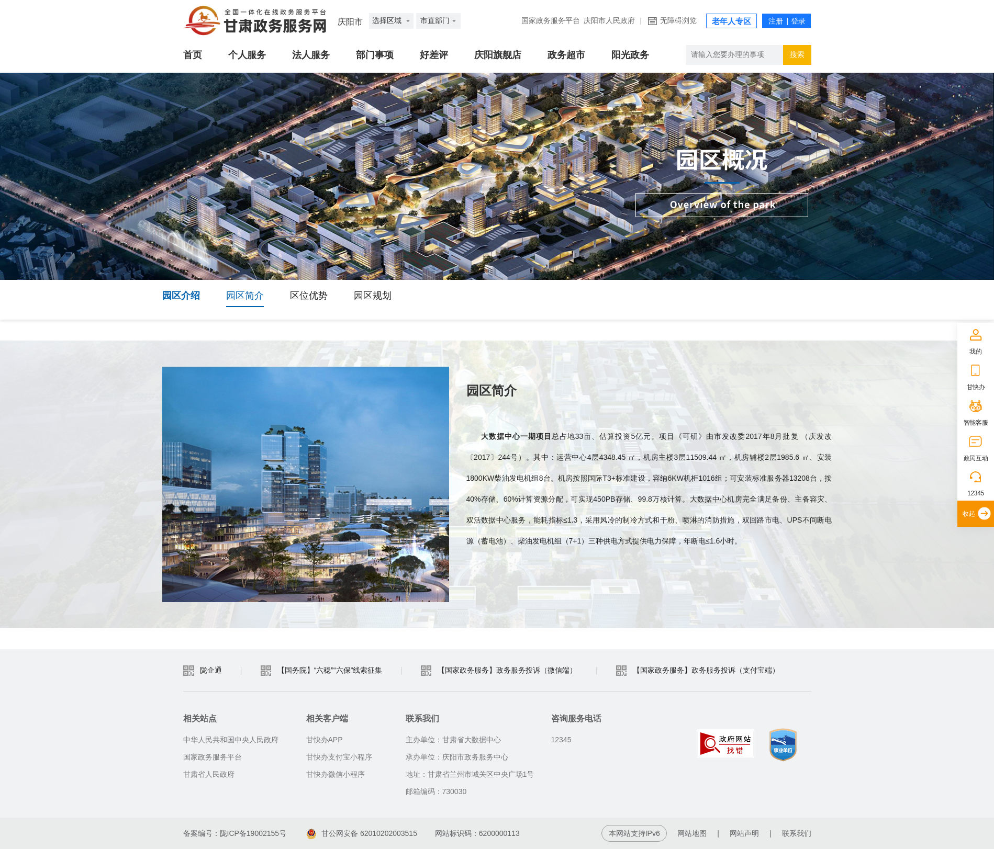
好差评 (434, 55)
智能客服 (976, 422)
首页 (192, 55)
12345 (975, 493)
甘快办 (976, 387)
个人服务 (247, 55)
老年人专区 (731, 21)
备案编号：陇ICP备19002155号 (235, 833)
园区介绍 (181, 295)
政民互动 (976, 458)
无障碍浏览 (678, 21)
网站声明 (744, 833)
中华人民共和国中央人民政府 (230, 739)
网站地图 (692, 833)
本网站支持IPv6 (634, 833)
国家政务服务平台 (550, 21)
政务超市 (566, 55)
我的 (975, 351)
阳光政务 (630, 55)
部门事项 (375, 55)
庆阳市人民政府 (609, 21)
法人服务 (311, 55)
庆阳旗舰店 (497, 55)
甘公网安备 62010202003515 (362, 833)
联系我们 (796, 833)
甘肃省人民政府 (208, 774)
